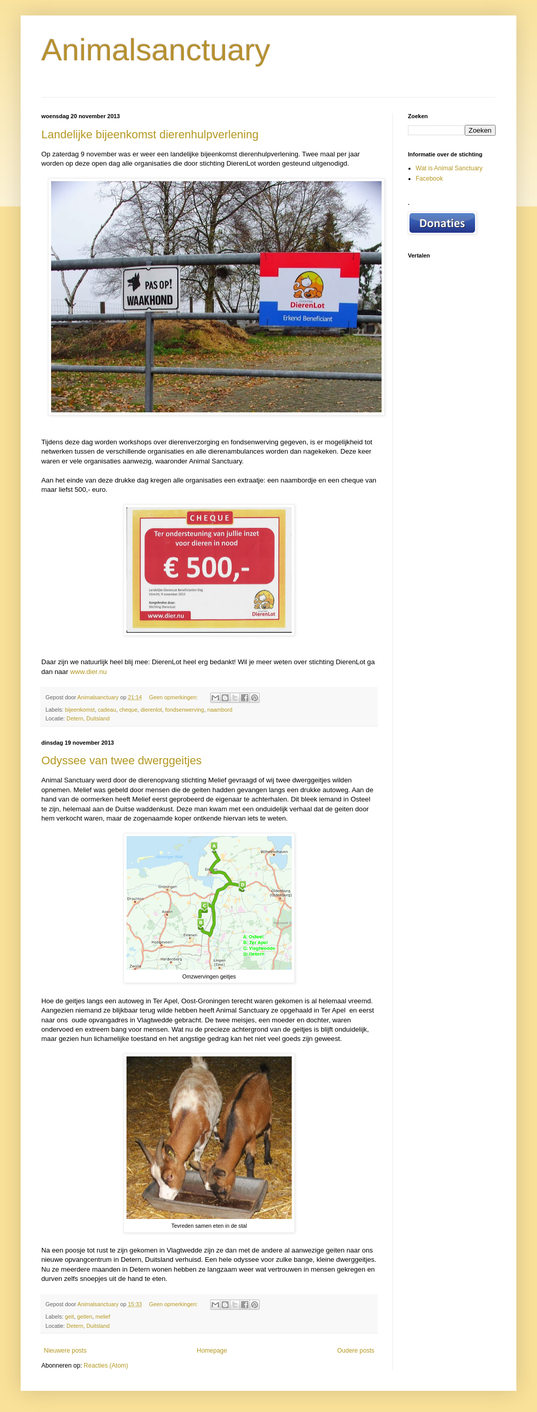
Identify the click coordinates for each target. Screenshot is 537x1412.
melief (103, 1316)
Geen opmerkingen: (174, 697)
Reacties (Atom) (106, 1365)
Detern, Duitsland (88, 718)
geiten (84, 1316)
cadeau (107, 710)
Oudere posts (355, 1350)
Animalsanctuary (156, 50)
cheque (128, 710)
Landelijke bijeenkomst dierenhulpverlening (150, 134)
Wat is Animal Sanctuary (449, 168)
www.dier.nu (88, 672)
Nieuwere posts (65, 1350)
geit (69, 1316)
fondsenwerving (184, 710)
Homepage (212, 1350)
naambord (219, 710)
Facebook (429, 178)
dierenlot (151, 710)
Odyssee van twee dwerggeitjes (121, 760)
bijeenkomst (80, 710)
